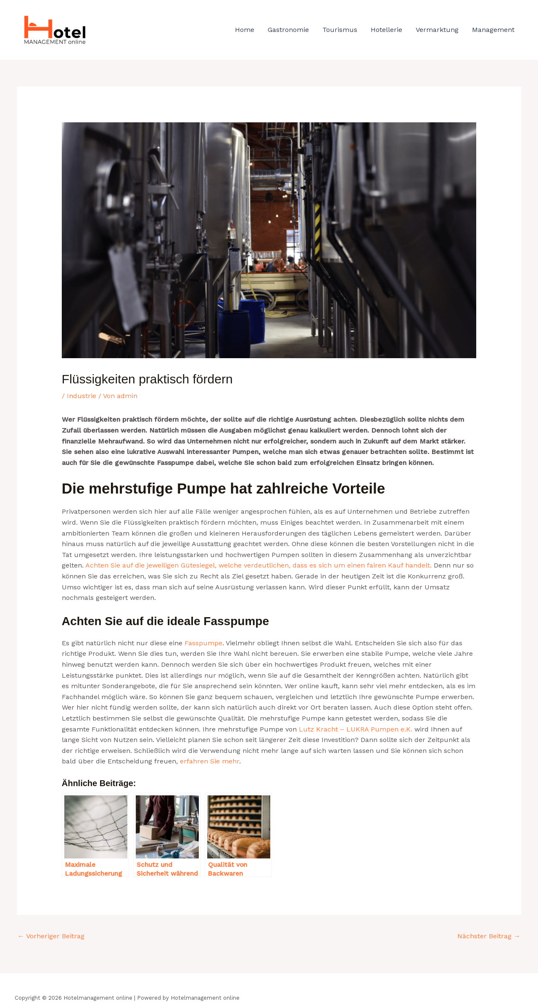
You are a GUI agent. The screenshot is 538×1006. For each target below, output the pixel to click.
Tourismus (339, 30)
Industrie (81, 396)
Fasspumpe (203, 643)
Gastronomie (288, 30)
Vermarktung (437, 30)
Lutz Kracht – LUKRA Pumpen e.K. (355, 729)
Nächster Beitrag (488, 936)
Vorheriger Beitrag (51, 936)
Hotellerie (386, 30)
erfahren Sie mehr (209, 761)
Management (493, 30)
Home (244, 30)
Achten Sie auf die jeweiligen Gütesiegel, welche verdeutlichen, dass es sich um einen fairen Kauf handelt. (258, 565)
